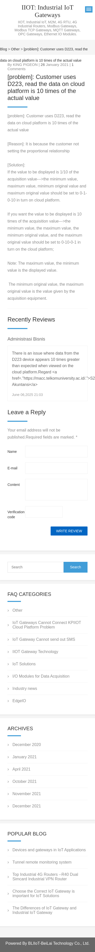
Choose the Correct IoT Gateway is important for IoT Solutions (43, 893)
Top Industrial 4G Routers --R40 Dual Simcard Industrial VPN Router (45, 876)
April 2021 (21, 769)
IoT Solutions (24, 664)
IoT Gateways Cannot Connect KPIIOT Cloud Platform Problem (46, 624)
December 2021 (26, 806)
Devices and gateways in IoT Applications (49, 850)
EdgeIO (19, 701)
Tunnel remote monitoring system (42, 862)
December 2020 (26, 745)
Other (15, 49)
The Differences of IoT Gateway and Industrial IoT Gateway (44, 910)
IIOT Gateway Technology (35, 652)
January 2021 (24, 757)
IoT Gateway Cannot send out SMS (43, 639)
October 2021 (24, 781)
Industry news (24, 688)
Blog (3, 49)
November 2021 (26, 794)
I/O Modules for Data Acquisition (41, 676)
